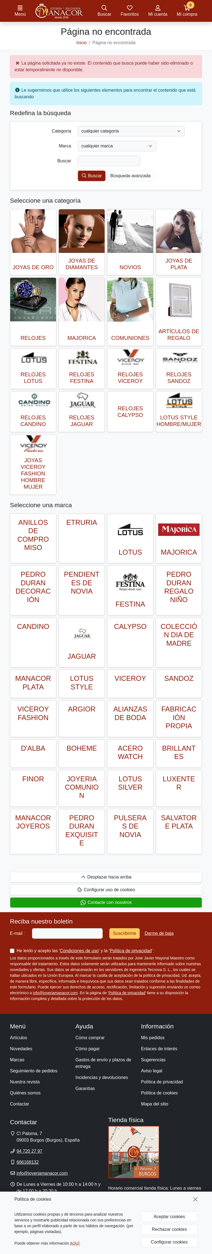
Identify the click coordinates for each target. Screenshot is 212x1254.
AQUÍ (75, 1243)
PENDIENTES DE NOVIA (81, 582)
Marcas (17, 1059)
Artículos (18, 1037)
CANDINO (33, 626)
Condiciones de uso (79, 950)
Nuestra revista (25, 1082)
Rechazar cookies (169, 1229)
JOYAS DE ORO (33, 267)
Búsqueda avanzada (130, 175)
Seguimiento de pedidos (33, 1070)
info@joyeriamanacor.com (55, 993)
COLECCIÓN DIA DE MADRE (179, 635)
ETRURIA (81, 522)
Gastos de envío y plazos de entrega (103, 1063)
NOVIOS (130, 267)
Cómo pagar (87, 1048)
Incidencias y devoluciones (101, 1077)
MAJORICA (81, 338)
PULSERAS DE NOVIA (130, 826)
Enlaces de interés (159, 1048)
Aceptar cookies (169, 1216)
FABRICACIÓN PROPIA (179, 717)
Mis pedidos (153, 1037)
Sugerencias (153, 1059)
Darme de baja (159, 933)
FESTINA (130, 604)
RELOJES (33, 338)
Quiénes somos (25, 1093)
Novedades (21, 1048)
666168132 (28, 1162)
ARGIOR (82, 709)
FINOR (33, 779)
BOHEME (82, 748)
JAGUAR (82, 656)
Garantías (85, 1088)
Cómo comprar (90, 1037)
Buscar (91, 175)
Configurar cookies (169, 1242)
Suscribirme (124, 933)
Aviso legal (151, 1070)
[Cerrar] (195, 1199)
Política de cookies (159, 1093)
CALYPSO (130, 626)
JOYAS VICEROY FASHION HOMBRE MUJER (33, 473)
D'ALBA (33, 748)
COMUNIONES (130, 338)
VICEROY (130, 678)
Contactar (19, 1104)
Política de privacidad (131, 950)
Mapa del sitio (154, 1104)
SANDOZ (179, 678)
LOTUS (130, 552)
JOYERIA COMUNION (82, 787)
